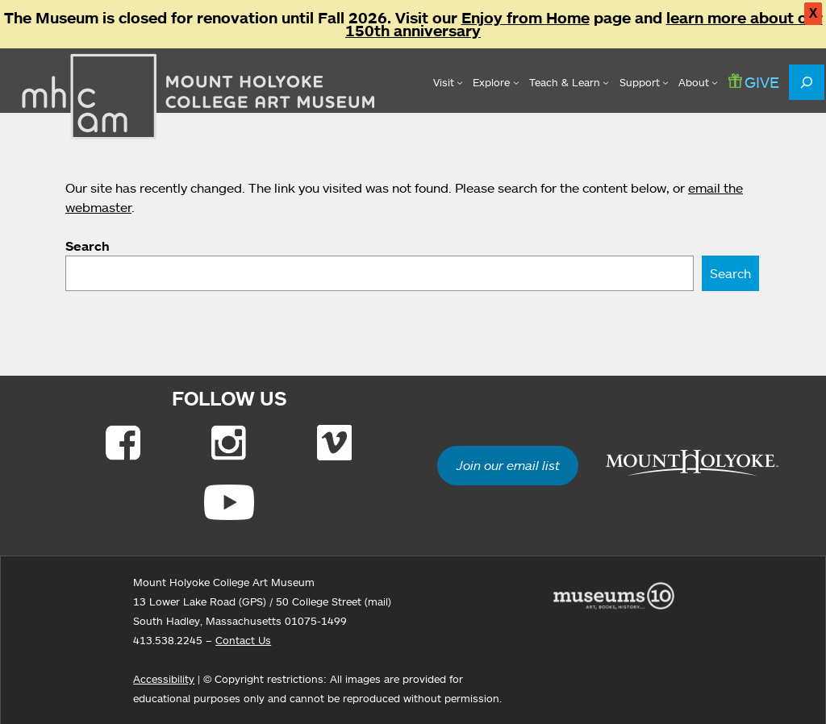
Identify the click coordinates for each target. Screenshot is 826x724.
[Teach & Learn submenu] (569, 82)
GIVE (753, 82)
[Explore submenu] (496, 82)
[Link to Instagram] (228, 442)
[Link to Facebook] (123, 442)
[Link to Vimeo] (334, 442)
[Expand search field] (806, 82)
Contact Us (243, 640)
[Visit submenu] (448, 82)
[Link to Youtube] (229, 502)
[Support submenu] (644, 82)
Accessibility (163, 678)
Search (87, 246)
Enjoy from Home (525, 17)
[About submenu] (698, 82)
